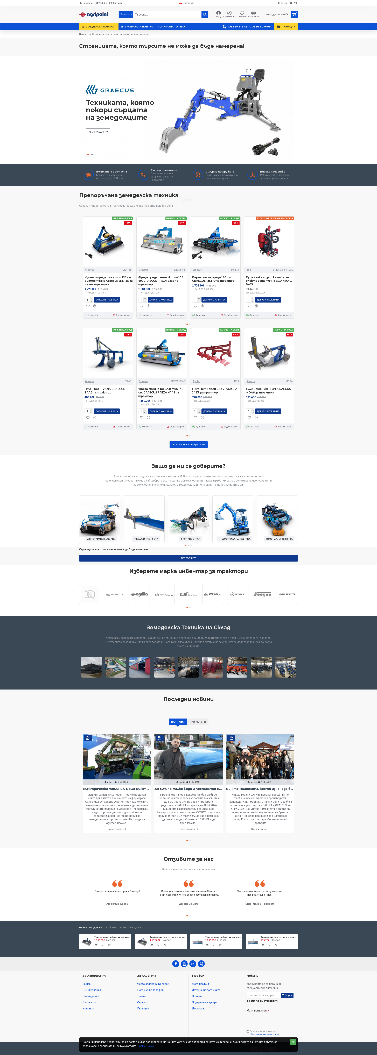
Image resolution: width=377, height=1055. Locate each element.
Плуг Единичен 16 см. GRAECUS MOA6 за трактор (268, 390)
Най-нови (178, 721)
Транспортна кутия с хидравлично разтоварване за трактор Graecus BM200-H (112, 937)
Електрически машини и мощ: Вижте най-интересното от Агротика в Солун (117, 789)
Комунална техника (279, 538)
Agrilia (196, 381)
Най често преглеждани (123, 927)
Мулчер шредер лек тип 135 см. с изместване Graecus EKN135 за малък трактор (109, 281)
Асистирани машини (101, 538)
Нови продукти (90, 927)
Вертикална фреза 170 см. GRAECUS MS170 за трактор (213, 279)
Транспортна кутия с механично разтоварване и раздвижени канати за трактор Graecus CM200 (223, 937)
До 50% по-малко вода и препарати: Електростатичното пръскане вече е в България (188, 789)
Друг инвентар (190, 538)
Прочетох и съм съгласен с (264, 1033)
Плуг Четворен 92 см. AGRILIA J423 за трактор (214, 390)
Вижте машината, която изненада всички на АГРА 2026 (260, 789)
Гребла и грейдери (146, 538)
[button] (187, 324)
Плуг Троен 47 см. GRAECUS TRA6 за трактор (105, 390)
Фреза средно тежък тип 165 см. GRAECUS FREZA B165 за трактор (160, 281)
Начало (83, 34)
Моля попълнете (257, 1010)
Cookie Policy (145, 1046)
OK (293, 1042)
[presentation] (270, 1020)
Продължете (188, 558)
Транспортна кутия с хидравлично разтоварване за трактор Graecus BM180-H (167, 937)
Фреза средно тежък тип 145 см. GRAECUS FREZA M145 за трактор (160, 392)
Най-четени (198, 721)
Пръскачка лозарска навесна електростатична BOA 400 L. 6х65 (269, 281)
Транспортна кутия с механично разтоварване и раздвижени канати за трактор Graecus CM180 (278, 937)
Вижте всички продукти (187, 444)
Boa (249, 269)
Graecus (89, 269)
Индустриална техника (234, 538)
